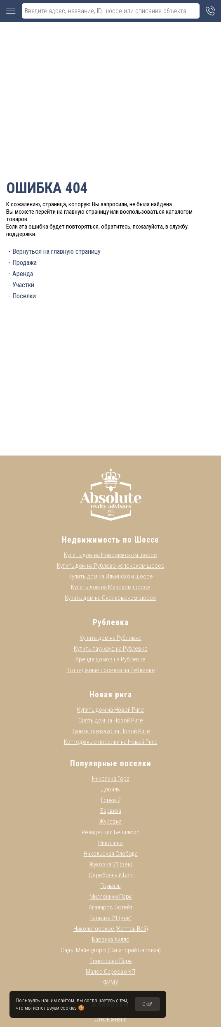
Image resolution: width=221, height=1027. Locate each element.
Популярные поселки (110, 763)
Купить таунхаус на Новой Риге (110, 731)
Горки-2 (110, 800)
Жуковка (110, 821)
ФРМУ (110, 982)
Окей (147, 1004)
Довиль (110, 789)
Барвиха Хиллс (110, 939)
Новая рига (110, 694)
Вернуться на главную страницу (56, 251)
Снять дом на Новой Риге (110, 720)
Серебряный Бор (111, 875)
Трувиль (111, 886)
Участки (23, 285)
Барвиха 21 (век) (110, 918)
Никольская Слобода (111, 853)
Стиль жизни (110, 1019)
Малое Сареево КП (110, 971)
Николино (110, 843)
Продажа (24, 263)
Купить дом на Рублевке (110, 638)
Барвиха (110, 811)
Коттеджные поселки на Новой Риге (111, 742)
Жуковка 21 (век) (110, 864)
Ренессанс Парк (110, 961)
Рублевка (111, 622)
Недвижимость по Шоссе (110, 540)
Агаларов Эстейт (111, 907)
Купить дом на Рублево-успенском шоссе (111, 565)
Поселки (24, 296)
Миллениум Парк (110, 896)
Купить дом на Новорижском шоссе (110, 555)
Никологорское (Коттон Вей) (110, 929)
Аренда (22, 274)
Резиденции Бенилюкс (111, 832)
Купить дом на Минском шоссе (110, 587)
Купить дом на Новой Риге (110, 709)
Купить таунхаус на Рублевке (111, 648)
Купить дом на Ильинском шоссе (110, 576)
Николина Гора (110, 778)
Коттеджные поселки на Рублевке (110, 670)
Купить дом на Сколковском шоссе (110, 598)
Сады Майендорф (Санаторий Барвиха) (111, 950)
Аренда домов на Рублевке (110, 659)
